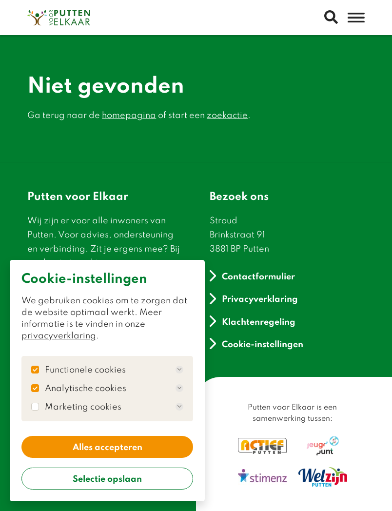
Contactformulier (252, 275)
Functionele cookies (114, 369)
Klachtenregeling (252, 321)
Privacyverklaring (254, 298)
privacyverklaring (58, 335)
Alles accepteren (107, 446)
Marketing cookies (114, 407)
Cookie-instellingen (256, 343)
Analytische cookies (114, 388)
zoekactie (227, 114)
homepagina (129, 114)
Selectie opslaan (107, 478)
